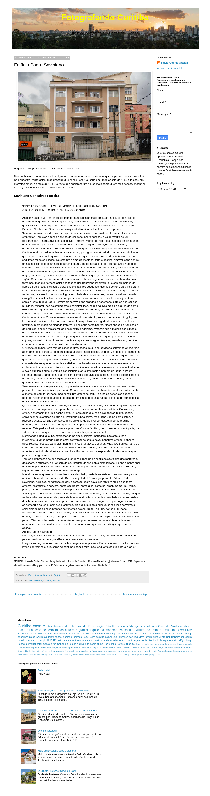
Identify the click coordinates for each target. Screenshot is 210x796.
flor (133, 644)
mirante (60, 651)
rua (54, 644)
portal (127, 651)
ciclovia (85, 654)
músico (44, 651)
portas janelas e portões (68, 636)
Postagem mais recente (28, 594)
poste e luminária (77, 647)
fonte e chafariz (161, 644)
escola (33, 633)
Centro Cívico (184, 630)
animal (80, 644)
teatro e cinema (65, 640)
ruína (128, 644)
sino (31, 654)
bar (131, 636)
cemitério (102, 651)
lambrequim (151, 636)
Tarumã (180, 644)
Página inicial (82, 594)
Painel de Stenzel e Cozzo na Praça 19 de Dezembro (67, 710)
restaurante (47, 636)
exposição (127, 640)
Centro (47, 626)
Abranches (163, 651)
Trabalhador (177, 636)
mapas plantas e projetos (133, 654)
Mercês (42, 633)
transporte (80, 640)
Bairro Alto (70, 651)
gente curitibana (146, 626)
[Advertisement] (143, 691)
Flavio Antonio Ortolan (174, 62)
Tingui (71, 654)
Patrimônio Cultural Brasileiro (117, 647)
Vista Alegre (52, 647)
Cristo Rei (164, 636)
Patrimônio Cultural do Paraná (140, 630)
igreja (113, 633)
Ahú (38, 636)
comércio (97, 633)
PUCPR (51, 640)
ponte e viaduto (116, 651)
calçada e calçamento (169, 647)
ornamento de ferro (40, 630)
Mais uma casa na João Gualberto (57, 750)
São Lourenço (120, 636)
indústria (149, 644)
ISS (54, 654)
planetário (157, 654)
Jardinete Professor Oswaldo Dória (57, 770)
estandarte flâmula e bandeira (103, 654)
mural (21, 640)
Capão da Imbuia (66, 644)
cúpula (154, 647)
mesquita (149, 654)
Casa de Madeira (170, 626)
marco (173, 644)
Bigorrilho (97, 647)
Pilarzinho (137, 647)
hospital (140, 644)
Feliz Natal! (44, 670)
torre (78, 651)
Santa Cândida (32, 651)
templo (42, 640)
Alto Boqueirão (45, 654)
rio (132, 651)
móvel (189, 651)
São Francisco (115, 626)
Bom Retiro (88, 636)
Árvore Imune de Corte (145, 651)
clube (100, 644)
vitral (89, 647)
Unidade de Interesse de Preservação (78, 626)
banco (42, 647)
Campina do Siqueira (28, 647)
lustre (118, 654)
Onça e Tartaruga (47, 730)
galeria (52, 651)
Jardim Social (125, 633)
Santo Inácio (62, 654)
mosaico (47, 644)
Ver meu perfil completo (170, 68)
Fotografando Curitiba (105, 17)
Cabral (188, 636)
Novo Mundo (23, 654)
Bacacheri (52, 633)
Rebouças (23, 633)
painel (108, 636)
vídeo (36, 654)
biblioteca (64, 647)
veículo (188, 644)
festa (183, 651)
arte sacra (90, 644)
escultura (169, 630)
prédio (130, 626)
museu (63, 633)
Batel (106, 633)
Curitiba (47, 580)
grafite (71, 633)
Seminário (153, 640)
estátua (100, 636)
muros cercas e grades (71, 630)
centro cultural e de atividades (104, 640)
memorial (31, 644)
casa (37, 626)
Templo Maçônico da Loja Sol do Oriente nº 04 (63, 690)
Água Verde (140, 640)
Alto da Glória (35, 580)
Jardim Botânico (89, 651)
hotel (39, 644)
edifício (56, 580)
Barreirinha (110, 644)
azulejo (188, 633)
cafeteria (78, 654)
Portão (146, 647)
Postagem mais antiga (135, 594)
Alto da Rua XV (142, 633)
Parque (121, 644)
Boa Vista (138, 636)
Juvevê (156, 633)
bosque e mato (168, 640)
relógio (181, 640)
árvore (179, 633)
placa (32, 636)
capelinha (23, 636)
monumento (31, 640)
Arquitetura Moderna (103, 630)
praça (21, 630)
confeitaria (174, 651)
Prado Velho (168, 633)
